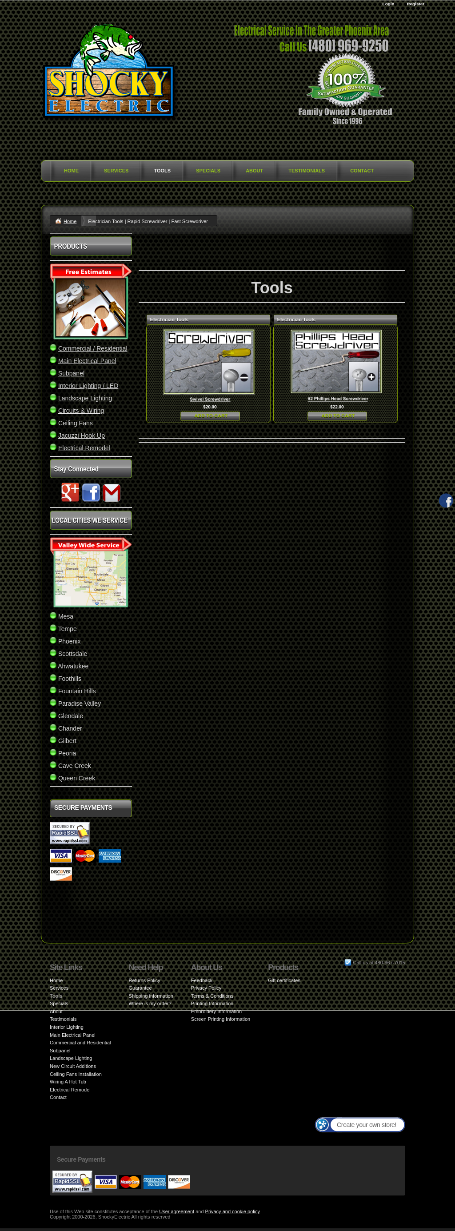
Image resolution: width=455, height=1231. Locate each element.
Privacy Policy (206, 988)
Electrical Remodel (70, 1089)
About (254, 170)
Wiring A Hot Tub (68, 1081)
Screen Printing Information (220, 1019)
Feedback (201, 980)
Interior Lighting (67, 1027)
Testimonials (306, 170)
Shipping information (151, 996)
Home (71, 170)
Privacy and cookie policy (232, 1211)
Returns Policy (144, 980)
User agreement (176, 1211)
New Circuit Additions (73, 1066)
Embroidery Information (216, 1011)
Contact (362, 170)
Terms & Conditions (212, 996)
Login (389, 3)
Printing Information (212, 1003)
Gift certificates (284, 980)
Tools (162, 170)
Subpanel (60, 1050)
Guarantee (140, 988)
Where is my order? (150, 1003)
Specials (208, 170)
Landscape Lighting (71, 1058)
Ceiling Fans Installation (76, 1074)
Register (415, 3)
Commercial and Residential (80, 1042)
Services (116, 170)
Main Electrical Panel (73, 1035)
